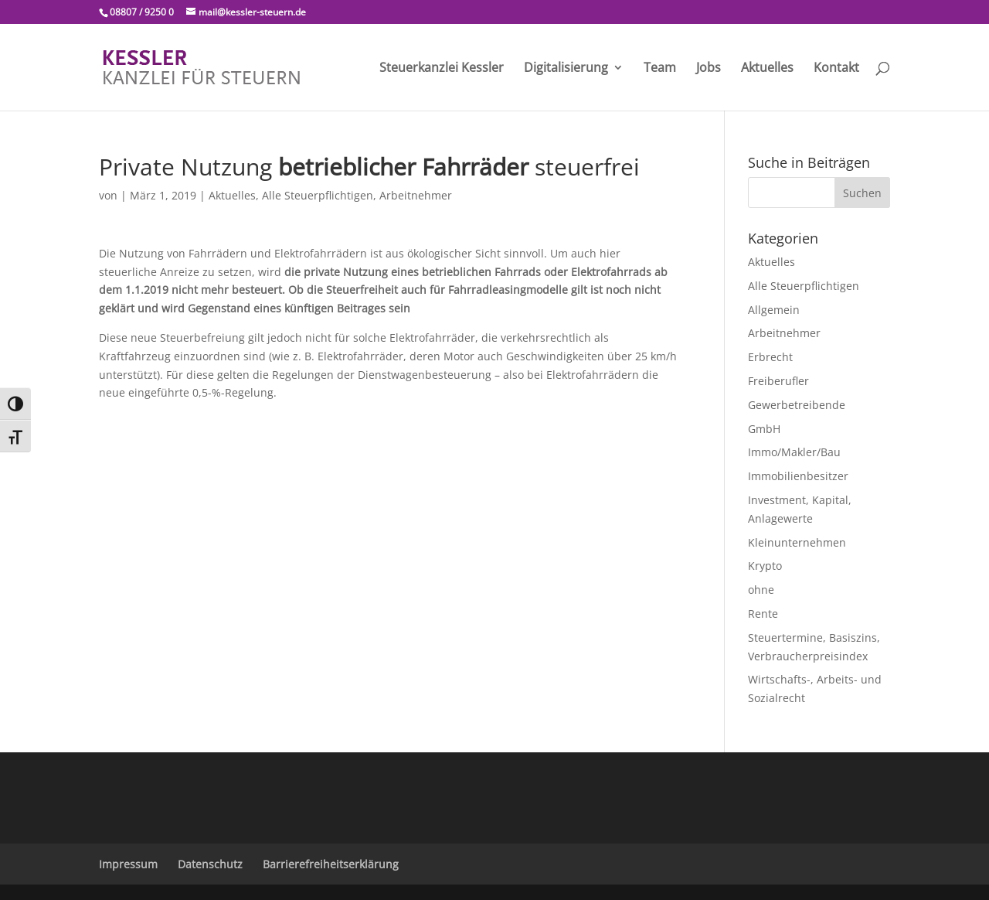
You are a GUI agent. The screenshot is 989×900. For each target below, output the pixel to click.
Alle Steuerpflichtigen (317, 195)
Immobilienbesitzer (798, 476)
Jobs (708, 69)
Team (660, 69)
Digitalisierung (566, 69)
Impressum (128, 864)
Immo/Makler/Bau (794, 452)
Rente (763, 613)
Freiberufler (778, 380)
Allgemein (774, 309)
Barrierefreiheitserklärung (331, 864)
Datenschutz (210, 864)
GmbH (764, 428)
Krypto (765, 565)
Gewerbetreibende (796, 404)
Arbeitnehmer (415, 195)
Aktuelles (767, 69)
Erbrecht (770, 356)
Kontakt (836, 69)
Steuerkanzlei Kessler (441, 69)
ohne (761, 589)
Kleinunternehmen (797, 542)
